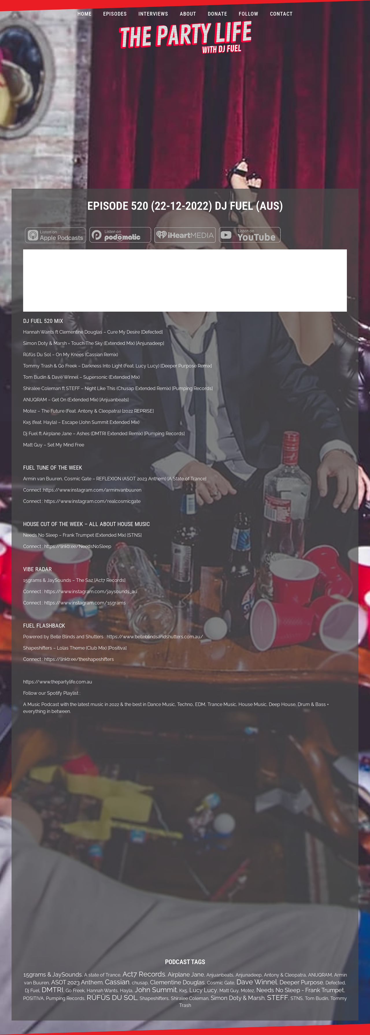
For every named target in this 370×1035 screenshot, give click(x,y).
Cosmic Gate (220, 983)
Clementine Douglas (177, 982)
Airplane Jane (186, 974)
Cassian (117, 982)
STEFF (277, 997)
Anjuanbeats (219, 975)
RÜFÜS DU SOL (112, 997)
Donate (217, 14)
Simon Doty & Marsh (238, 997)
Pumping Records (65, 998)
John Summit (156, 990)
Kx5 (183, 990)
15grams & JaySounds (52, 974)
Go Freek (75, 990)
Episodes (115, 14)
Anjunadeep (249, 975)
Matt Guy (228, 990)
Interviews (153, 14)
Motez (247, 990)
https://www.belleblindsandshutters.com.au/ (154, 636)
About (188, 14)
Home (84, 14)
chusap (140, 983)
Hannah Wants (102, 990)
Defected (335, 983)
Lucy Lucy (203, 990)
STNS (297, 998)
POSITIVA (33, 998)
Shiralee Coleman (189, 998)
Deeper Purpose (301, 982)
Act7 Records (144, 974)
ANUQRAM (320, 975)
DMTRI (52, 990)
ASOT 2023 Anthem (77, 982)
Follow (248, 14)
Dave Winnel (256, 982)
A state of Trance (102, 975)
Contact (281, 14)
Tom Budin (316, 998)
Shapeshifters (154, 998)
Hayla (126, 990)
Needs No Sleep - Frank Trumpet (300, 990)
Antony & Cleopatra (285, 975)
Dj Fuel (32, 990)
